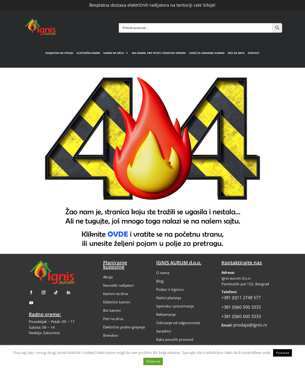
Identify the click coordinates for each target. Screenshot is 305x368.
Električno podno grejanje (124, 327)
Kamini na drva (113, 53)
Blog (160, 281)
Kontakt (254, 53)
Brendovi (110, 335)
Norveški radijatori (118, 285)
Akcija (108, 277)
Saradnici (163, 331)
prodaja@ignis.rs (250, 325)
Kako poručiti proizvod (174, 339)
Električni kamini (88, 53)
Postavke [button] (282, 353)
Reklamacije (166, 314)
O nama (162, 272)
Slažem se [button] (153, 361)
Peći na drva (236, 53)
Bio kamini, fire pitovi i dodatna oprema (159, 53)
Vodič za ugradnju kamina (207, 53)
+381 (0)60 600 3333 (241, 316)
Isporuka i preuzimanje (175, 306)
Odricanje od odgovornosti (178, 322)
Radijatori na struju (59, 53)
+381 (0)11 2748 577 (241, 297)
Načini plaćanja (168, 297)
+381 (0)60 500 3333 (241, 307)
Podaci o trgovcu (170, 289)
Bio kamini (112, 310)
